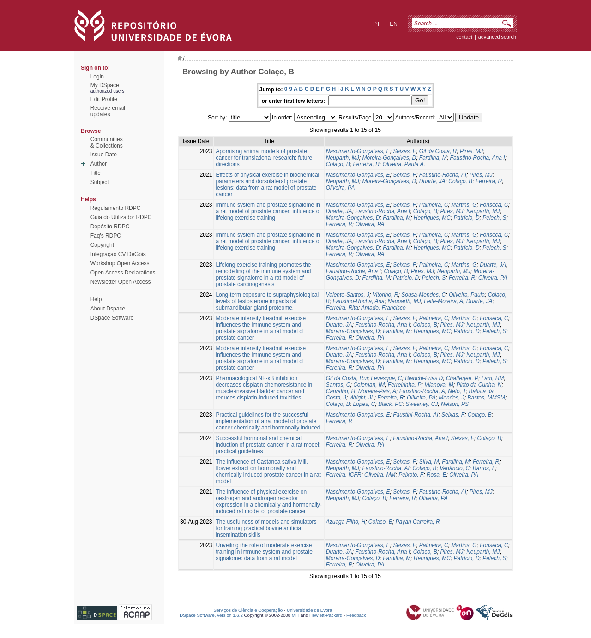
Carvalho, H (340, 391)
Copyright (102, 245)
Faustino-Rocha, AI (442, 175)
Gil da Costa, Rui (347, 378)
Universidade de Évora (309, 610)
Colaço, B (338, 164)
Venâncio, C (455, 468)
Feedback (356, 615)
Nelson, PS (455, 404)
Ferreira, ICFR (344, 474)
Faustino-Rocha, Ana (358, 301)
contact (464, 37)
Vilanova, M (438, 385)
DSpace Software (111, 318)
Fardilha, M (433, 158)
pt (376, 24)
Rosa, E (436, 474)
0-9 (288, 89)
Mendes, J (451, 397)
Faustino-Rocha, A (422, 391)
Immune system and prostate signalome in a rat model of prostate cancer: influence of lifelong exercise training (268, 211)
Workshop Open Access (120, 263)
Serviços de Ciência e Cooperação (248, 610)
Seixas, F (404, 151)
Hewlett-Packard (325, 615)
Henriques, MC (432, 218)
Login (97, 76)
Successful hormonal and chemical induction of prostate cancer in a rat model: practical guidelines (268, 444)
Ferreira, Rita (342, 307)
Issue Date (103, 154)
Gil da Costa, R (438, 151)
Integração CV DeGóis (118, 254)
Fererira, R (339, 367)
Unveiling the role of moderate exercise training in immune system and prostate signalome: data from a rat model (264, 551)
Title (95, 173)
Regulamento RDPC (115, 208)
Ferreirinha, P (405, 385)
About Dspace (107, 308)
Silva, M (429, 462)
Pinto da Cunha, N (478, 385)
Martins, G (463, 205)
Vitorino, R (385, 295)
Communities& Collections (106, 142)
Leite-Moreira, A (443, 301)
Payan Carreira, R (418, 522)
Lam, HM (493, 378)
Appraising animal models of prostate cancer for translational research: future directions (264, 157)
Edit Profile (103, 99)
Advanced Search (497, 37)
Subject (99, 182)
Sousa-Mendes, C (423, 295)
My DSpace (104, 85)
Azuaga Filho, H (345, 522)
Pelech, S (494, 218)
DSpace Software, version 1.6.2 (211, 615)
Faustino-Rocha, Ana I (477, 158)
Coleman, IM (369, 385)
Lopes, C (364, 404)
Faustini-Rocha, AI (415, 414)
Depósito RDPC (110, 226)
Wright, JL (361, 397)
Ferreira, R (366, 164)
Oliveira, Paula (467, 295)
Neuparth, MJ (342, 158)
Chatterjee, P (462, 378)
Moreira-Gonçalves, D (389, 158)
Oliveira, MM (379, 474)
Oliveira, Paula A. (403, 164)
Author (98, 164)
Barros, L (484, 468)
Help (96, 299)
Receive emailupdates (107, 111)
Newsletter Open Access (120, 282)
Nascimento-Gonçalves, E (358, 151)
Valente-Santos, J (347, 295)
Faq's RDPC (105, 236)
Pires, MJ (471, 151)
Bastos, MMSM (486, 397)
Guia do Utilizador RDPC (121, 217)
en (394, 24)
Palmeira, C (433, 205)
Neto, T (456, 391)
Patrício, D (467, 218)
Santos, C (338, 385)
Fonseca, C (494, 205)
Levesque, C (386, 378)
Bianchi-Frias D (424, 378)
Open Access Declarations (123, 272)
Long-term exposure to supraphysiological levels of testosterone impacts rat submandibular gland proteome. (267, 301)
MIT (296, 615)
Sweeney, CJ (422, 404)
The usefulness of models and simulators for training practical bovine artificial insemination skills (266, 528)
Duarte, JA (432, 181)
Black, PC (390, 404)
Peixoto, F (410, 474)
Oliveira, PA (340, 188)
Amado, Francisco (383, 307)
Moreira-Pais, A (377, 391)
